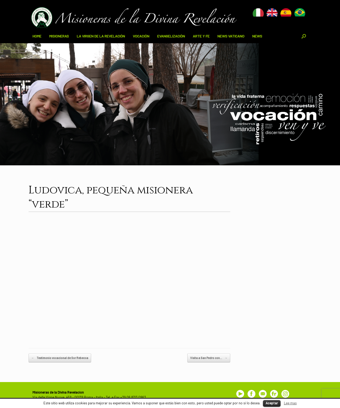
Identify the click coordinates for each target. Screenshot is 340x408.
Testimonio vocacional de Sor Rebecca (59, 358)
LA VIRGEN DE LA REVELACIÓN (101, 36)
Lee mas (290, 403)
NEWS (257, 36)
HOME (36, 36)
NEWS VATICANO (230, 36)
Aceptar (272, 403)
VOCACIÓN (141, 36)
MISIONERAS (59, 36)
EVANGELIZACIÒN (171, 36)
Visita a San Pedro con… (208, 358)
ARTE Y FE (201, 36)
